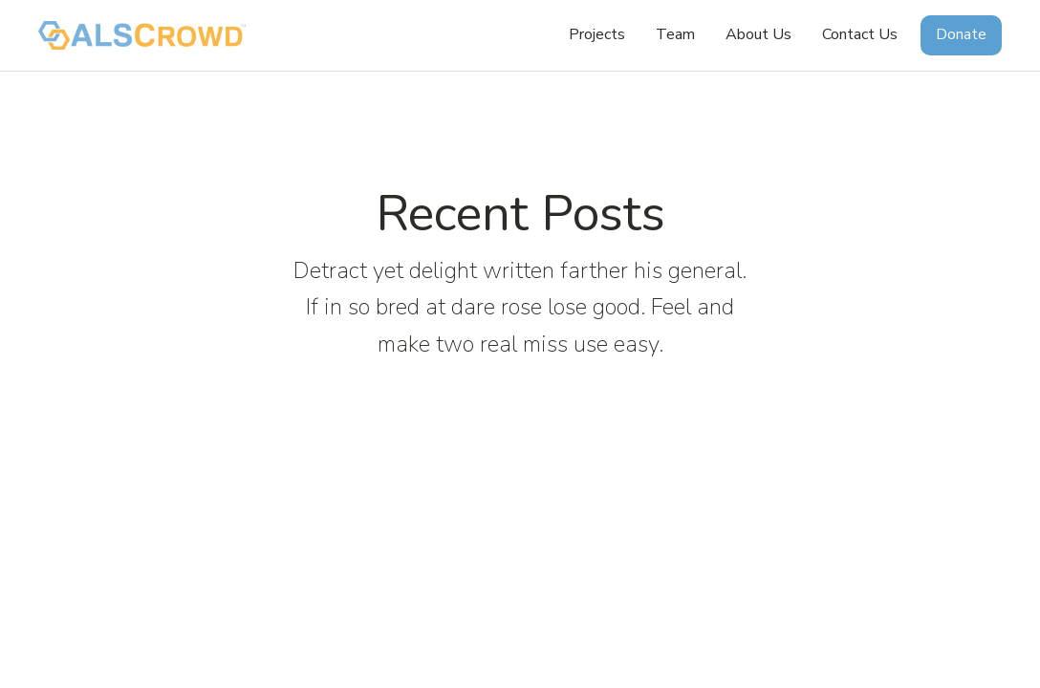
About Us (758, 34)
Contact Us (860, 34)
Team (675, 34)
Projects (597, 34)
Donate (961, 34)
